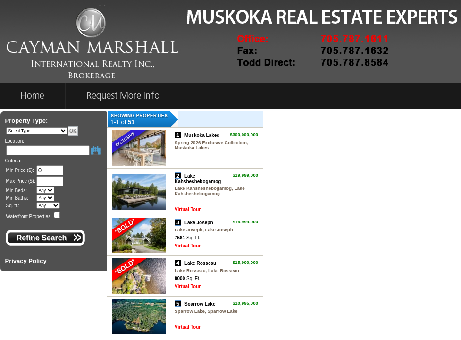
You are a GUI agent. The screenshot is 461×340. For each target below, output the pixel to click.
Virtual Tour (188, 209)
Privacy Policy (26, 260)
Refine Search (42, 238)
